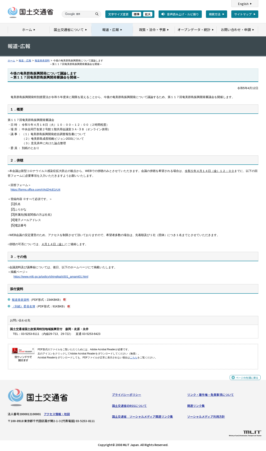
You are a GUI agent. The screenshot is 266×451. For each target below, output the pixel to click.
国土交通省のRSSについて (129, 407)
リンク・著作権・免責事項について (210, 396)
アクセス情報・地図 (57, 415)
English (243, 4)
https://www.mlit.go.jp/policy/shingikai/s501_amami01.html (51, 276)
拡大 (148, 14)
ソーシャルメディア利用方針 (206, 417)
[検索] (77, 14)
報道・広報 (25, 60)
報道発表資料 (42, 60)
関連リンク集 (196, 407)
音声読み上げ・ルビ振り (183, 14)
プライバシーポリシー (126, 396)
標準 (136, 14)
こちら (133, 357)
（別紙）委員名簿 (23, 306)
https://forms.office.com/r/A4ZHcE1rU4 (35, 189)
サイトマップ (243, 14)
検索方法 (214, 14)
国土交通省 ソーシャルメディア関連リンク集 (142, 417)
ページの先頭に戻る (245, 381)
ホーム (11, 60)
